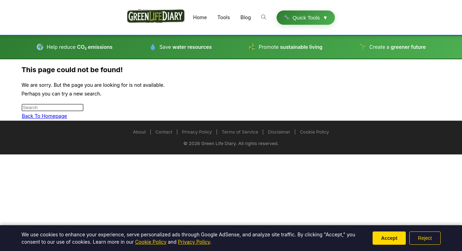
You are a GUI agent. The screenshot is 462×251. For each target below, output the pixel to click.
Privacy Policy (197, 132)
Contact (163, 132)
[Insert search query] (52, 107)
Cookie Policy (314, 132)
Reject (425, 238)
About (139, 132)
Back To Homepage (44, 116)
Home (200, 17)
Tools (224, 17)
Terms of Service (240, 132)
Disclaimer (279, 132)
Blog (246, 17)
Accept (389, 238)
